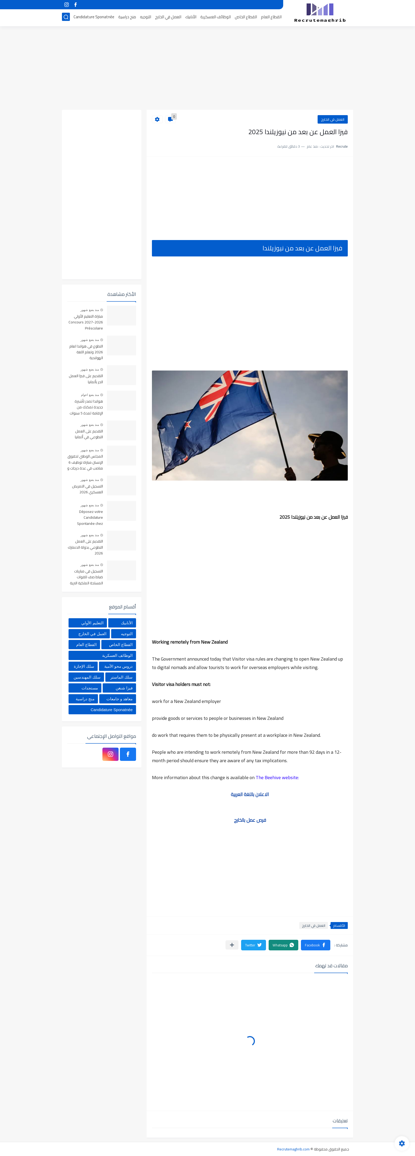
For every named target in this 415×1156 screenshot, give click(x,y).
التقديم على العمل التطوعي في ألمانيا (89, 434)
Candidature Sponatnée (94, 17)
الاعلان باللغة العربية (250, 794)
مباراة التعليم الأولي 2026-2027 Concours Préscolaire (86, 322)
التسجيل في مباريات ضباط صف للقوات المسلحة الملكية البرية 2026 (86, 577)
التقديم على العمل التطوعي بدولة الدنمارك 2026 (85, 547)
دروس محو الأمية (118, 666)
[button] (315, 945)
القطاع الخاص (246, 17)
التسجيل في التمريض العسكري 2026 (87, 489)
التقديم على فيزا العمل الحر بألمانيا (86, 379)
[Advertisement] (207, 69)
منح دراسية (127, 17)
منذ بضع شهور (89, 310)
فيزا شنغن (124, 688)
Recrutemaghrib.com (293, 1149)
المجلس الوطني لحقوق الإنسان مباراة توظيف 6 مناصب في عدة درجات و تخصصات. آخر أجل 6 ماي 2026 (85, 462)
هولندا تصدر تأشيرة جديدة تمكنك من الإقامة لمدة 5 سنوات (86, 407)
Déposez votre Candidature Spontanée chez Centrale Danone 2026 (89, 518)
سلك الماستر (121, 677)
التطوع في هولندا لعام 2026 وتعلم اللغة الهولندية (86, 352)
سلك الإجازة (84, 666)
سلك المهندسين (87, 677)
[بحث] (66, 17)
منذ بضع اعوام (90, 395)
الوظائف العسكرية (215, 17)
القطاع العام (271, 17)
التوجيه (145, 17)
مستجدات (90, 688)
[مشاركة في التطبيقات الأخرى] (231, 945)
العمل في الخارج (168, 17)
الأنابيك (190, 17)
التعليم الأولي (92, 623)
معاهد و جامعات (119, 699)
